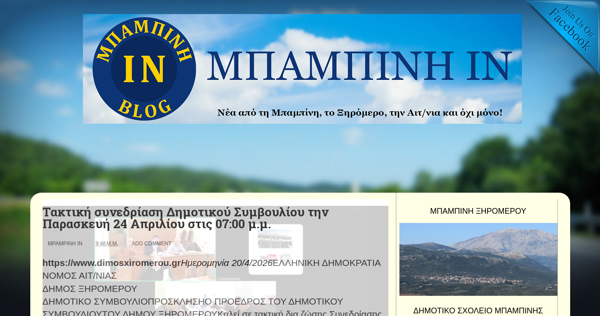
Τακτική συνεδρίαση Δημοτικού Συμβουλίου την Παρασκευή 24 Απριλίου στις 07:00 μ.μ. (185, 218)
